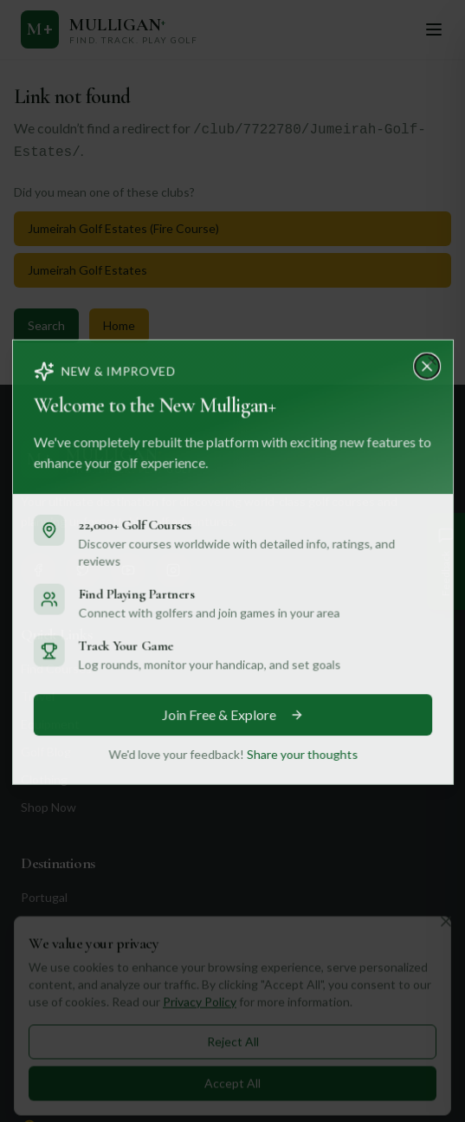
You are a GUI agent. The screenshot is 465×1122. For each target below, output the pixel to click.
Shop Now (48, 807)
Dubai (36, 980)
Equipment (50, 724)
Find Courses (56, 668)
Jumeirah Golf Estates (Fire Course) (123, 228)
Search (46, 325)
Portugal (44, 897)
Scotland (44, 952)
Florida (38, 1035)
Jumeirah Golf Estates (87, 270)
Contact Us (55, 1091)
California (46, 1008)
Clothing (44, 779)
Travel (38, 696)
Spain (35, 925)
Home (119, 325)
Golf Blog (46, 751)
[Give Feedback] (446, 561)
